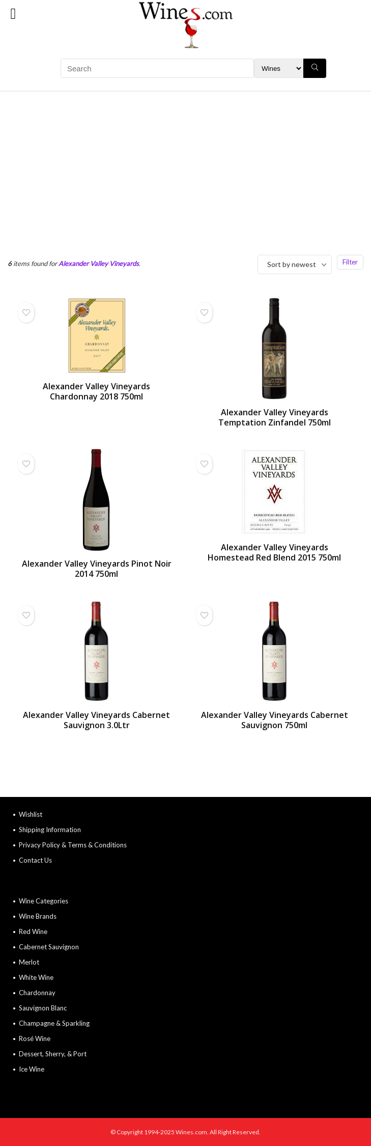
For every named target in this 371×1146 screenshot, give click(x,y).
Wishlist (30, 814)
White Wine (36, 977)
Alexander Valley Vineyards (99, 263)
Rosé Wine (34, 1038)
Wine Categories (43, 901)
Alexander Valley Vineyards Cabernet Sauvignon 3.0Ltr (96, 720)
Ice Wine (31, 1069)
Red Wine (33, 931)
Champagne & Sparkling (54, 1023)
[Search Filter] (278, 68)
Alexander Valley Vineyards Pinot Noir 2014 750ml (97, 568)
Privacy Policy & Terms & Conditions (73, 845)
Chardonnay (37, 993)
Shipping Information (50, 829)
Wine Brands (37, 916)
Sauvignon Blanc (43, 1008)
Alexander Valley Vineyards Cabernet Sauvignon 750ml (274, 720)
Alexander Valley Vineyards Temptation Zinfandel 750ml (274, 417)
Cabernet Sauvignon (49, 947)
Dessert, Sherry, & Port (53, 1054)
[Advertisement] (185, 168)
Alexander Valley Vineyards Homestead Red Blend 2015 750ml (274, 552)
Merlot (29, 962)
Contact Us (35, 860)
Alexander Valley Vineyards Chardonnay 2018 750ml (96, 391)
